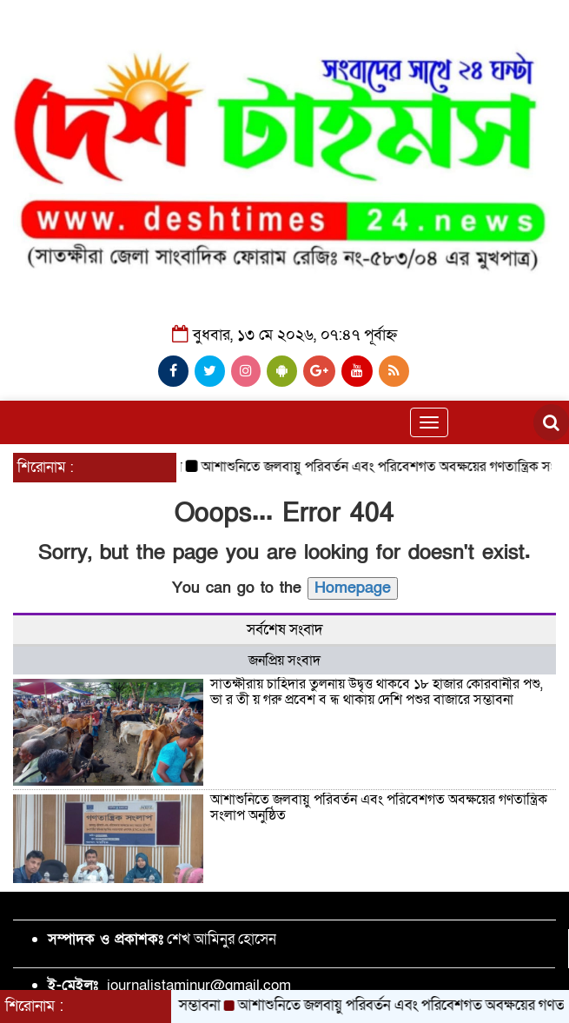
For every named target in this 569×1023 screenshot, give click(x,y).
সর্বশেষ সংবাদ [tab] (285, 630)
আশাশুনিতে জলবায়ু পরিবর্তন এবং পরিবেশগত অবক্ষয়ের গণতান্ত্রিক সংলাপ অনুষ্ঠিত (378, 807)
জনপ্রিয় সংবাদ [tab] (284, 660)
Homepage (352, 588)
